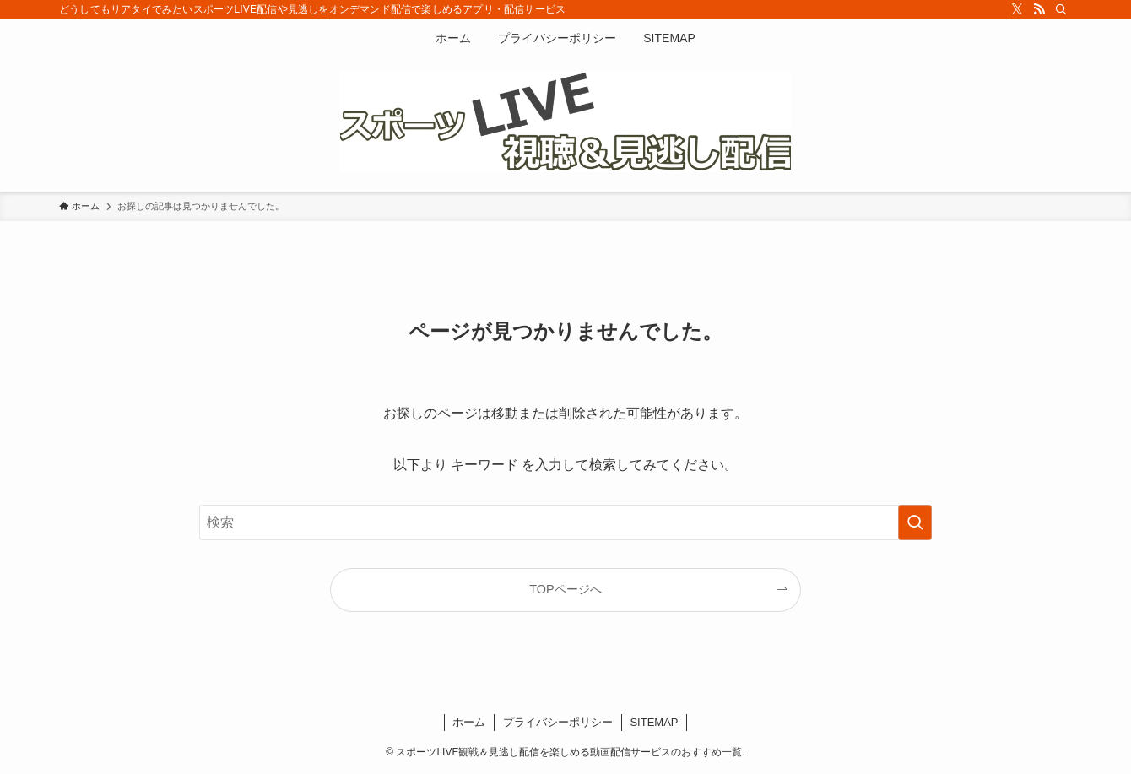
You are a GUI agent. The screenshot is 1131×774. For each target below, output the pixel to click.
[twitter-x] (1017, 9)
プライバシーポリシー (558, 722)
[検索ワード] (565, 522)
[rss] (1039, 9)
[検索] (1061, 9)
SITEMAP (654, 722)
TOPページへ (565, 589)
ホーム (468, 722)
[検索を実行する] (915, 522)
